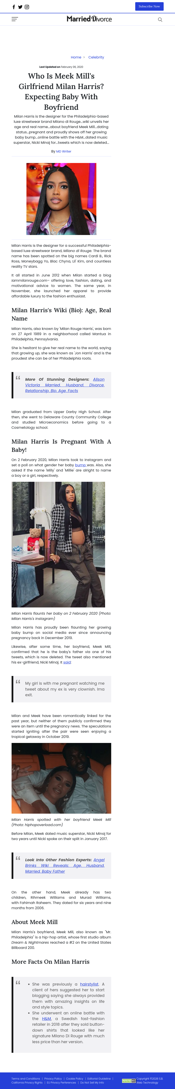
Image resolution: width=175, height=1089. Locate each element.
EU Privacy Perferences (61, 1082)
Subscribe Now (149, 6)
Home (76, 57)
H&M (46, 1018)
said (67, 662)
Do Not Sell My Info (92, 1082)
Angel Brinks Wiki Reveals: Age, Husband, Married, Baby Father (65, 865)
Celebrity (96, 57)
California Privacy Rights (27, 1082)
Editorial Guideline (99, 1078)
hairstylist (89, 984)
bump (81, 465)
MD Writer (63, 151)
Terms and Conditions (26, 1078)
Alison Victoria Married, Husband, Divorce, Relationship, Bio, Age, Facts (65, 385)
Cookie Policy (74, 1078)
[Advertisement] (46, 34)
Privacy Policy (53, 1078)
